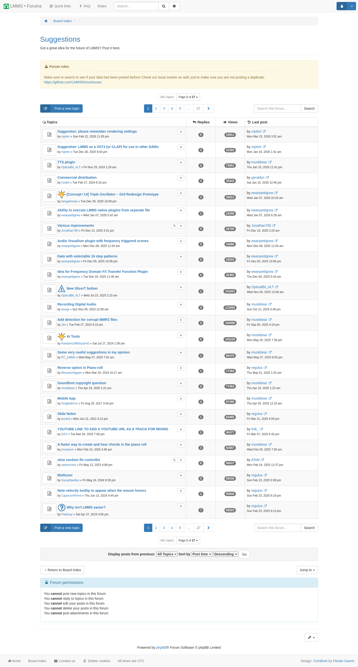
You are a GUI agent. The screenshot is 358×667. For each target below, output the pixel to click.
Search (309, 108)
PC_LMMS (68, 357)
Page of (188, 97)
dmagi (65, 309)
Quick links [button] (60, 6)
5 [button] (180, 108)
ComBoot (320, 661)
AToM (255, 460)
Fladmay (67, 514)
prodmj (65, 419)
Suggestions (60, 39)
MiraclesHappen (71, 372)
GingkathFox (69, 403)
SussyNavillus (70, 480)
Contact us (64, 661)
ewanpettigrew (262, 193)
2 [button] (156, 108)
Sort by (195, 554)
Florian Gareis (343, 661)
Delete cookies (96, 661)
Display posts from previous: (143, 554)
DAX (64, 434)
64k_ (255, 429)
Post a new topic (60, 108)
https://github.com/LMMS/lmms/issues (73, 82)
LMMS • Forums (23, 6)
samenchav (68, 465)
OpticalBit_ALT (70, 167)
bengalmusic (69, 201)
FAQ (84, 6)
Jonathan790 (69, 230)
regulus (256, 368)
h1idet (65, 182)
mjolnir (65, 136)
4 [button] (172, 108)
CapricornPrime (71, 495)
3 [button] (164, 108)
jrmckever (67, 449)
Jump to (307, 570)
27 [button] (199, 108)
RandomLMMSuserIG (75, 343)
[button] (208, 108)
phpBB (161, 647)
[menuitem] (102, 6)
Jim (63, 324)
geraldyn (257, 177)
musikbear (259, 162)
